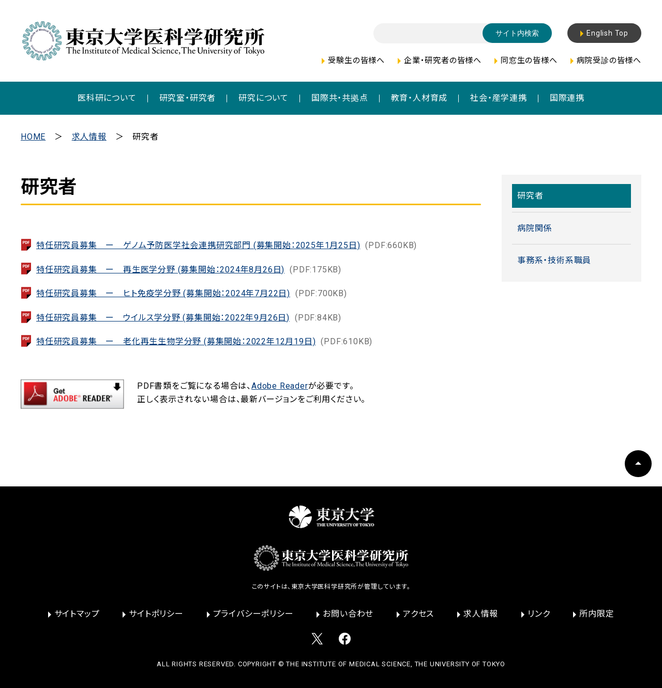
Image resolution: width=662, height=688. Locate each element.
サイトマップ (77, 614)
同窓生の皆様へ (529, 60)
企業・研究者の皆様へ (443, 60)
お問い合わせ (348, 614)
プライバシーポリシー (253, 614)
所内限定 (596, 614)
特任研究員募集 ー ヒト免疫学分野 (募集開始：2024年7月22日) (191, 293)
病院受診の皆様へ (609, 60)
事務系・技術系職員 (554, 260)
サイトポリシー (156, 614)
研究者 (530, 196)
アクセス (418, 614)
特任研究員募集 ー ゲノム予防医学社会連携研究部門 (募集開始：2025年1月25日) (226, 245)
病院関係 (534, 228)
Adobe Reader (279, 386)
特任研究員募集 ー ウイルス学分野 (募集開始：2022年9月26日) (188, 318)
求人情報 (89, 137)
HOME (33, 137)
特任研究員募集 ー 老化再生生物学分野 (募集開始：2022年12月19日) (204, 341)
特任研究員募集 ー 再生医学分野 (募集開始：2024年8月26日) (188, 269)
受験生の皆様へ (356, 60)
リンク (539, 614)
